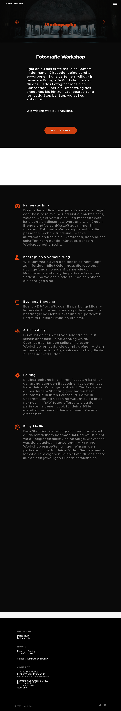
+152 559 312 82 (29, 671)
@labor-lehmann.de (35, 673)
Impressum (23, 635)
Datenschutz (23, 638)
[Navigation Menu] (115, 3)
